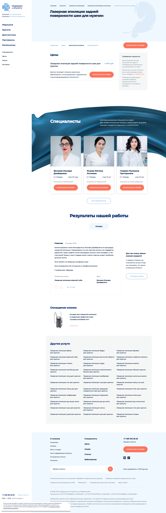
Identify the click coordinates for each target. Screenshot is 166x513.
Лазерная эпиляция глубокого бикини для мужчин (132, 358)
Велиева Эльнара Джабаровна (63, 172)
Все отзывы (71, 287)
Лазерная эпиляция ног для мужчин (64, 382)
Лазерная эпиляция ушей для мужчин (65, 414)
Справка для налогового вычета (102, 482)
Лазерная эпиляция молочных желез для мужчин (131, 377)
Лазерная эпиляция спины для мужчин (94, 409)
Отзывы (59, 177)
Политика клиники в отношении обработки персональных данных (76, 478)
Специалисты (7, 52)
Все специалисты (99, 201)
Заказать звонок (23, 495)
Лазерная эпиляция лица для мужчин (65, 376)
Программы (8, 40)
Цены (4, 56)
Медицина (7, 25)
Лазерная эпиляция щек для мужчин (98, 414)
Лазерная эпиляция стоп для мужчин (132, 408)
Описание (54, 45)
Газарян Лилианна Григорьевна (129, 172)
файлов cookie (54, 507)
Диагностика (9, 35)
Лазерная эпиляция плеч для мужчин (132, 389)
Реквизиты (82, 482)
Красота (6, 30)
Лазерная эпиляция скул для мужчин (65, 408)
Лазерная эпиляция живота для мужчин (128, 364)
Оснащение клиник (58, 457)
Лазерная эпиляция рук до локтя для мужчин (96, 403)
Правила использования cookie (62, 482)
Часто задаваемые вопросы (61, 453)
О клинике (55, 439)
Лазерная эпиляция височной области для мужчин (98, 358)
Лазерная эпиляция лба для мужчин (131, 370)
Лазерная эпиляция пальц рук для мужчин (64, 390)
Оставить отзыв (136, 276)
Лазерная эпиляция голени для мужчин (61, 364)
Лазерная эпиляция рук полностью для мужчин (131, 403)
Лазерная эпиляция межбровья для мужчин (96, 377)
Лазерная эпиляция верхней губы (68, 280)
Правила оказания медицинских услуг (121, 478)
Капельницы (8, 45)
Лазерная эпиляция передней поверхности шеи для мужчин (95, 390)
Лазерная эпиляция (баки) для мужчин (60, 352)
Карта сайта (122, 482)
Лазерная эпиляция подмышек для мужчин (95, 396)
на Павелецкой (15, 14)
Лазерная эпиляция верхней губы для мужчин (64, 358)
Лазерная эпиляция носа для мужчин (98, 382)
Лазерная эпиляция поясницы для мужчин (129, 396)
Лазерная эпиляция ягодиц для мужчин (128, 415)
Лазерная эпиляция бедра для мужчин (93, 352)
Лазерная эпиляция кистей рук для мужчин (64, 371)
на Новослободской (17, 16)
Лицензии (54, 442)
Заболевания (90, 460)
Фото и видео (55, 450)
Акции (4, 60)
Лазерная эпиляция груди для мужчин (93, 364)
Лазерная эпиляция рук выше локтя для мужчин (64, 403)
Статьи (87, 454)
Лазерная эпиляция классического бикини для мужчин (97, 371)
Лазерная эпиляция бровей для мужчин (128, 352)
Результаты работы (76, 45)
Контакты (6, 64)
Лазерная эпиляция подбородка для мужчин (63, 396)
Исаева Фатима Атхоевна (95, 172)
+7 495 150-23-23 (8, 495)
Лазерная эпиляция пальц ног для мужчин (130, 383)
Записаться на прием (135, 45)
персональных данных (10, 508)
